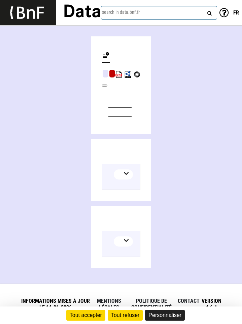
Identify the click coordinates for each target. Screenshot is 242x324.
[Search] (208, 11)
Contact (189, 301)
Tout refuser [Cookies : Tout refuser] (125, 315)
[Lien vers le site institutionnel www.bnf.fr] (28, 12)
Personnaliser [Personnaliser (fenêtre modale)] (164, 315)
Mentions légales (109, 304)
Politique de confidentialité (151, 304)
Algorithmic (112, 73)
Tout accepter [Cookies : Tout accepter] (86, 315)
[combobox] (159, 13)
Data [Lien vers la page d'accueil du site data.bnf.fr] (82, 12)
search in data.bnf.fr (121, 12)
